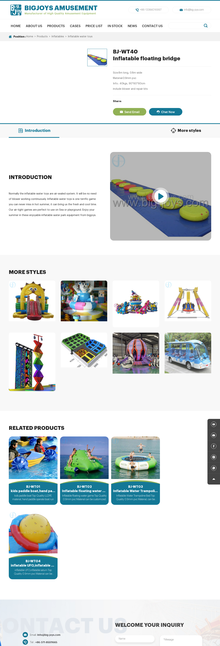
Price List (94, 26)
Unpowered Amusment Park (114, 618)
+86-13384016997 (148, 10)
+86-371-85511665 (46, 567)
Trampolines (144, 618)
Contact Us (152, 26)
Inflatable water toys (80, 36)
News (132, 26)
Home (16, 26)
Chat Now (166, 112)
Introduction (34, 130)
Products (56, 26)
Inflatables (57, 36)
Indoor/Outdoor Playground (173, 618)
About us (34, 26)
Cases (75, 26)
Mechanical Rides (82, 618)
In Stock (115, 26)
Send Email (129, 112)
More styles (186, 130)
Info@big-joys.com (192, 10)
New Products (58, 618)
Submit (135, 598)
